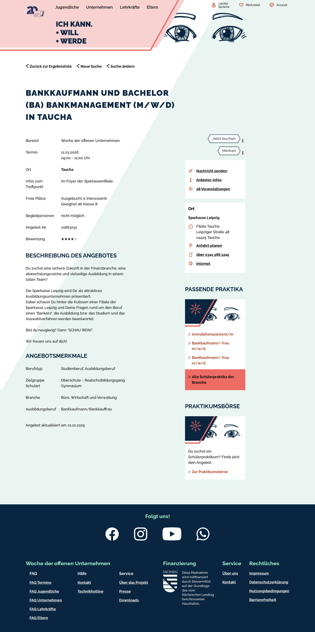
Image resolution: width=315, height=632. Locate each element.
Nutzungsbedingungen (269, 591)
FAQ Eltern (39, 618)
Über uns (230, 573)
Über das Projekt (133, 582)
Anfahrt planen (209, 245)
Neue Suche (91, 66)
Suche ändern (122, 66)
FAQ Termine (40, 582)
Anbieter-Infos (209, 180)
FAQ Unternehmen (46, 600)
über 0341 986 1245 (212, 254)
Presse (125, 591)
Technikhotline (90, 591)
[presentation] (242, 140)
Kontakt (84, 582)
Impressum (259, 573)
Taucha (67, 169)
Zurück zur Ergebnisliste (51, 66)
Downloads (129, 600)
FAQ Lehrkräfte (43, 609)
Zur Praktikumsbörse (210, 472)
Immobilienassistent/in (212, 334)
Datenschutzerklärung (268, 582)
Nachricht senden (211, 171)
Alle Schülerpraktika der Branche (213, 380)
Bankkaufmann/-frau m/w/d (210, 346)
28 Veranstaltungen (213, 189)
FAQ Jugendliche (44, 591)
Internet (203, 264)
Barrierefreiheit (262, 600)
